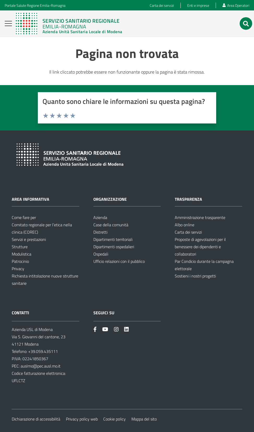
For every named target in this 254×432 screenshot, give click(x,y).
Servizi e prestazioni (29, 239)
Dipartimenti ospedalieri (113, 247)
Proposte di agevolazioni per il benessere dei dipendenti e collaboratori (200, 246)
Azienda (100, 217)
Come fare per (24, 217)
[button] (8, 23)
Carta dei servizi (188, 232)
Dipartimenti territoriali (112, 239)
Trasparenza (188, 199)
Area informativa (30, 199)
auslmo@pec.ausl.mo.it (41, 366)
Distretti (100, 232)
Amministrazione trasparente (200, 217)
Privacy (18, 268)
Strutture (20, 247)
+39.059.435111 (42, 351)
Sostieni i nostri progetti (195, 276)
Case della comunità (110, 225)
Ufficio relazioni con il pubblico (119, 261)
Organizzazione (110, 199)
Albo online (184, 225)
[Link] (69, 23)
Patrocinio (20, 261)
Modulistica (21, 254)
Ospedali (100, 254)
